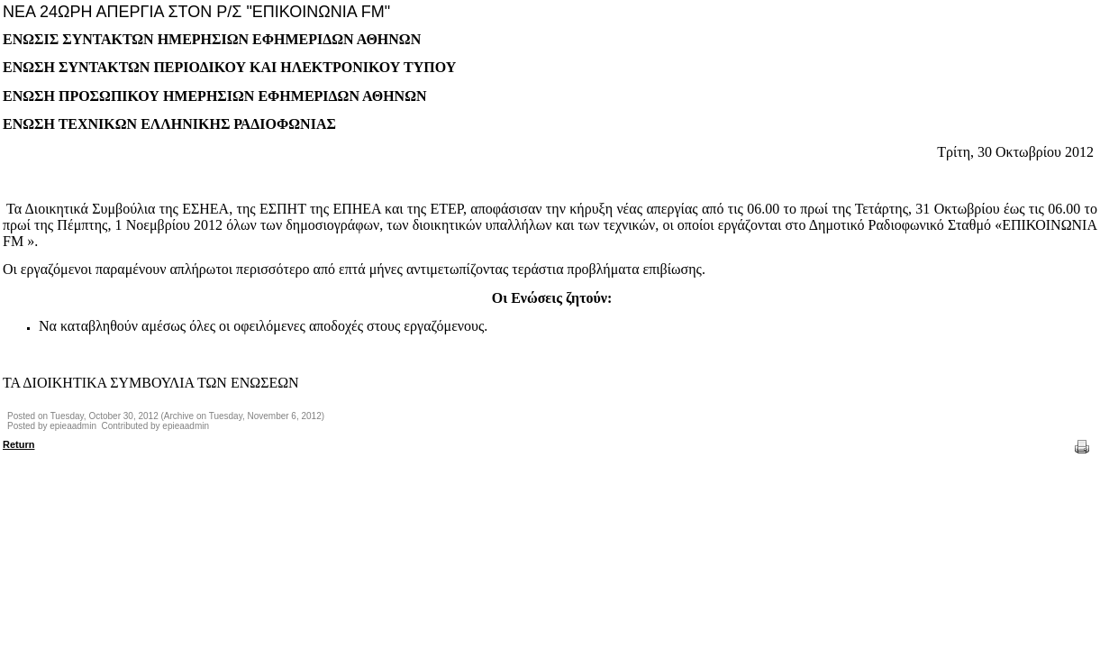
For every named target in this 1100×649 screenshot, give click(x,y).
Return (18, 444)
